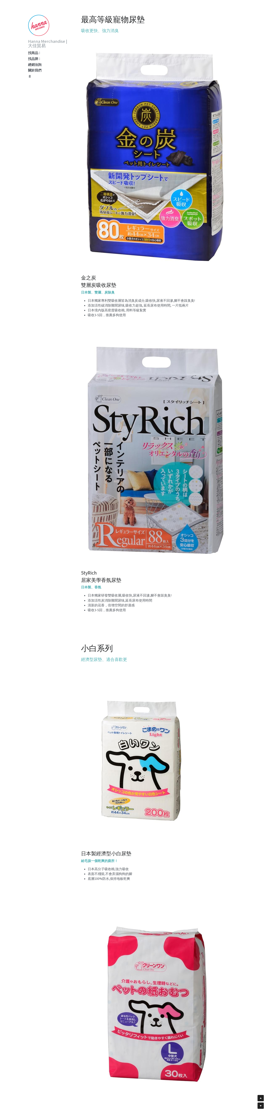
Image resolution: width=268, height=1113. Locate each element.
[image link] (38, 25)
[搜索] (29, 76)
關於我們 (34, 70)
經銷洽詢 (34, 64)
